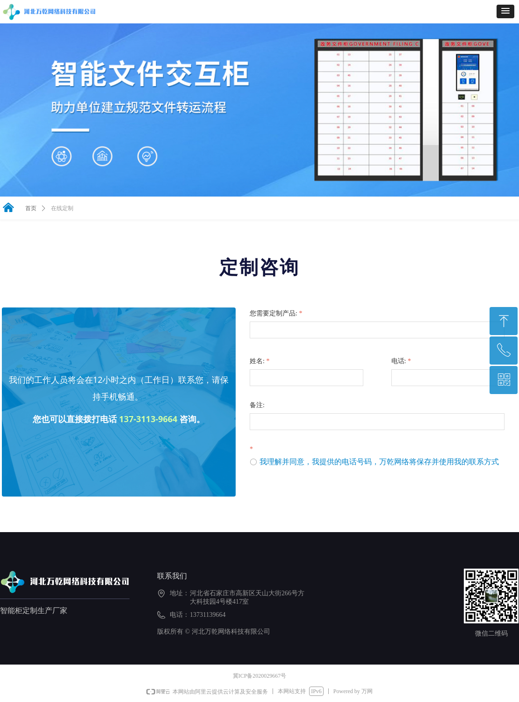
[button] (505, 11)
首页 (30, 208)
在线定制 (62, 208)
